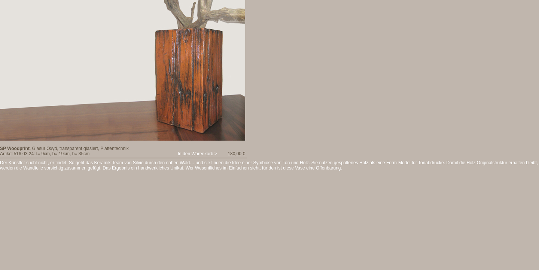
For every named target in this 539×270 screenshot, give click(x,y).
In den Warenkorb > (197, 153)
